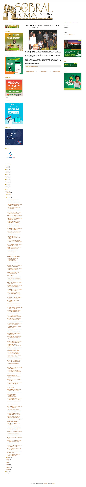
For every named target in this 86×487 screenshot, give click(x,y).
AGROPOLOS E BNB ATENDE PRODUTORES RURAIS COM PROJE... (13, 263)
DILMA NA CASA (10, 387)
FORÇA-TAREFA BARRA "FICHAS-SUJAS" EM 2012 (13, 334)
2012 (7, 189)
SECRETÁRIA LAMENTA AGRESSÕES (14, 217)
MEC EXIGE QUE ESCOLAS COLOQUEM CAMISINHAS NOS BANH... (14, 237)
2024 (7, 169)
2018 (7, 179)
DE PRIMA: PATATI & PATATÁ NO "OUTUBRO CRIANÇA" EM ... (13, 353)
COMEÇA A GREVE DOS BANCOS (13, 331)
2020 (7, 176)
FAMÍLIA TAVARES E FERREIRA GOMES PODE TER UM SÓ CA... (13, 202)
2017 (7, 181)
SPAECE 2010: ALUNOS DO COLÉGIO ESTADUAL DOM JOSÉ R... (14, 298)
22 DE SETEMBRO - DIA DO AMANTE (14, 451)
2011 (7, 191)
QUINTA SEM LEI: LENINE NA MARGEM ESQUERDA (13, 273)
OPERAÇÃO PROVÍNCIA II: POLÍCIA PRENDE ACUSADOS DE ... (14, 296)
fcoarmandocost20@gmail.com (69, 34)
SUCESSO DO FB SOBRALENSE (13, 350)
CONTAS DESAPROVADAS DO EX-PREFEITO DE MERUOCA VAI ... (14, 427)
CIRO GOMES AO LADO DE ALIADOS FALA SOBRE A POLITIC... (14, 290)
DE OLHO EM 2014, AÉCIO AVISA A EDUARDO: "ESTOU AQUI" (14, 213)
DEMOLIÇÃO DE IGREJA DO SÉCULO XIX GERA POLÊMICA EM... (14, 269)
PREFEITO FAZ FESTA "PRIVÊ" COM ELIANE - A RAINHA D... (14, 356)
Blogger (53, 483)
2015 (7, 184)
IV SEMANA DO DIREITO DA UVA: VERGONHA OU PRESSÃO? (13, 222)
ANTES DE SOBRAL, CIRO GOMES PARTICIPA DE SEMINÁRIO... (14, 311)
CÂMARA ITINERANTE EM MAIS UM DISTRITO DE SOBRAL (14, 219)
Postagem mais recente (30, 71)
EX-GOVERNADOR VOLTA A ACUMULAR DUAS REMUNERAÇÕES (12, 251)
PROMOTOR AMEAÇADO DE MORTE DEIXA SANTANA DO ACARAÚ (14, 399)
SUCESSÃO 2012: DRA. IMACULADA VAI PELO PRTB (14, 280)
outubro (8, 195)
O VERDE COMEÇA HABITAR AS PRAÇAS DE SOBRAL (13, 455)
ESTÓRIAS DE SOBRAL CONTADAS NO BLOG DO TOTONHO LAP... (14, 404)
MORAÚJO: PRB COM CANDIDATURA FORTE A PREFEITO (14, 313)
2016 (7, 182)
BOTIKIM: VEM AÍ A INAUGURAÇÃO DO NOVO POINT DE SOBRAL (14, 342)
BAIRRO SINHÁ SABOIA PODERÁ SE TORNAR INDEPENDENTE (14, 248)
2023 (7, 171)
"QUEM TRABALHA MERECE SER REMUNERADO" (13, 208)
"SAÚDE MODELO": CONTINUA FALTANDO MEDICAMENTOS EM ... (14, 316)
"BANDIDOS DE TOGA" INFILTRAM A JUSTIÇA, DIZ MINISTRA (14, 324)
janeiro (8, 469)
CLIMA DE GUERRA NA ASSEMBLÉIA (14, 243)
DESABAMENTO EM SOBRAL (13, 421)
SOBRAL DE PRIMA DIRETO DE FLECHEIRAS (13, 200)
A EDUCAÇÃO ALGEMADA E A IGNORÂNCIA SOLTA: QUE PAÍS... (14, 234)
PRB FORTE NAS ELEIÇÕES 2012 (13, 256)
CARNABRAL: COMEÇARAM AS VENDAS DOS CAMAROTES (13, 417)
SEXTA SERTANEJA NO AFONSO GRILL (14, 215)
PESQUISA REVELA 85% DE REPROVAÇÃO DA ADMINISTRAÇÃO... (12, 259)
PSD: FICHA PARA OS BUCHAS (13, 409)
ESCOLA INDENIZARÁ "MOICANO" (14, 303)
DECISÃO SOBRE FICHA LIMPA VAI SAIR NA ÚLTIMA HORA (14, 374)
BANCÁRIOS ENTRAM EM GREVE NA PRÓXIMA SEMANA (14, 407)
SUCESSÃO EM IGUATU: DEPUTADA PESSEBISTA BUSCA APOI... (14, 441)
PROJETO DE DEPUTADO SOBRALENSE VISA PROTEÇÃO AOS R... (14, 376)
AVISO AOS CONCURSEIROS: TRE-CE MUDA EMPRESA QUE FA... (14, 286)
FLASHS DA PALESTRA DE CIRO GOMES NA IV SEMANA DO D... (13, 293)
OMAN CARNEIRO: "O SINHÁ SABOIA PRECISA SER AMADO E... (14, 245)
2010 (7, 471)
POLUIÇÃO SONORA (11, 452)
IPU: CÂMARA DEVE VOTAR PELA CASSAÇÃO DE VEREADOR (14, 319)
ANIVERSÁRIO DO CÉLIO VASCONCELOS (12, 385)
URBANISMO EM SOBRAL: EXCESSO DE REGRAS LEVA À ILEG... (14, 349)
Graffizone (45, 483)
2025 (7, 167)
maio (8, 462)
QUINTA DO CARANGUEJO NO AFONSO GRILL (13, 254)
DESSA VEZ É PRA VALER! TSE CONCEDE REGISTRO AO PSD (13, 305)
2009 (7, 473)
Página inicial (43, 71)
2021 (7, 174)
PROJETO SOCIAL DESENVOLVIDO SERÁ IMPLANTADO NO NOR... (14, 361)
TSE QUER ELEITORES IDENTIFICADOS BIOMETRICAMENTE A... (12, 395)
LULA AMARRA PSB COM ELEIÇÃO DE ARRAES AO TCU (14, 420)
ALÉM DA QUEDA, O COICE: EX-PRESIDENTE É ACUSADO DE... (13, 339)
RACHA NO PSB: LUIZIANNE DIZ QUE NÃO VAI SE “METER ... (14, 368)
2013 (7, 187)
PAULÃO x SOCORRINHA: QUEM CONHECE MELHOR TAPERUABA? (14, 241)
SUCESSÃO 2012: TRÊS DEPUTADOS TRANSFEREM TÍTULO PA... (14, 429)
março (8, 465)
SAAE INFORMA (10, 275)
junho (8, 460)
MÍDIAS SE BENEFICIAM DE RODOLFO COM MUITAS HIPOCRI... (14, 308)
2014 (7, 186)
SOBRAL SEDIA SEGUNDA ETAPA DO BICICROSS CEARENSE (14, 392)
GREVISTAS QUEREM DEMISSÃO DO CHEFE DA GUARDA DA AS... (14, 205)
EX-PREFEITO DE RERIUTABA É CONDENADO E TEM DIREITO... (14, 414)
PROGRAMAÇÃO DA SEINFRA (13, 226)
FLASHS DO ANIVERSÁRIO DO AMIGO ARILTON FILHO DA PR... (14, 383)
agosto (8, 457)
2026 (7, 166)
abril (8, 464)
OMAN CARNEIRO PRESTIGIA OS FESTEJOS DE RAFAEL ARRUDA (14, 365)
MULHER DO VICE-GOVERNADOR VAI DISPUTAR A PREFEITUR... (14, 229)
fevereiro (9, 467)
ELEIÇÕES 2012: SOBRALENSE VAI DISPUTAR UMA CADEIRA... (14, 390)
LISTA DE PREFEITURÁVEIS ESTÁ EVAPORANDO (13, 402)
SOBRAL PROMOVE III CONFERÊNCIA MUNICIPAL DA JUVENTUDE (14, 225)
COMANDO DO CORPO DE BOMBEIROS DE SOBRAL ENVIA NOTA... (14, 345)
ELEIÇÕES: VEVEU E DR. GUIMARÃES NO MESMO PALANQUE (14, 446)
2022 (7, 172)
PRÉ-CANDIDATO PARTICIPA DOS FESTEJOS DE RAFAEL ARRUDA (14, 371)
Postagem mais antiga (56, 71)
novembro (9, 194)
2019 (7, 177)
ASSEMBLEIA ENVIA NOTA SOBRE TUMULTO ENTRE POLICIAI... (14, 232)
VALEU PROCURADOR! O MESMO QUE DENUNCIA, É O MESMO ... (14, 322)
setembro (9, 197)
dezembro (9, 192)
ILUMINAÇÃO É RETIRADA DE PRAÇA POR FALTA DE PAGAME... (14, 266)
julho (8, 459)
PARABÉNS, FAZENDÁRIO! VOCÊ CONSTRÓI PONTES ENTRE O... (13, 278)
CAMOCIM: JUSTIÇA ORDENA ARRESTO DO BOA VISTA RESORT (14, 358)
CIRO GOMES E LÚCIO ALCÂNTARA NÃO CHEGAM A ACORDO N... (14, 337)
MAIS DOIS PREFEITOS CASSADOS (14, 271)
